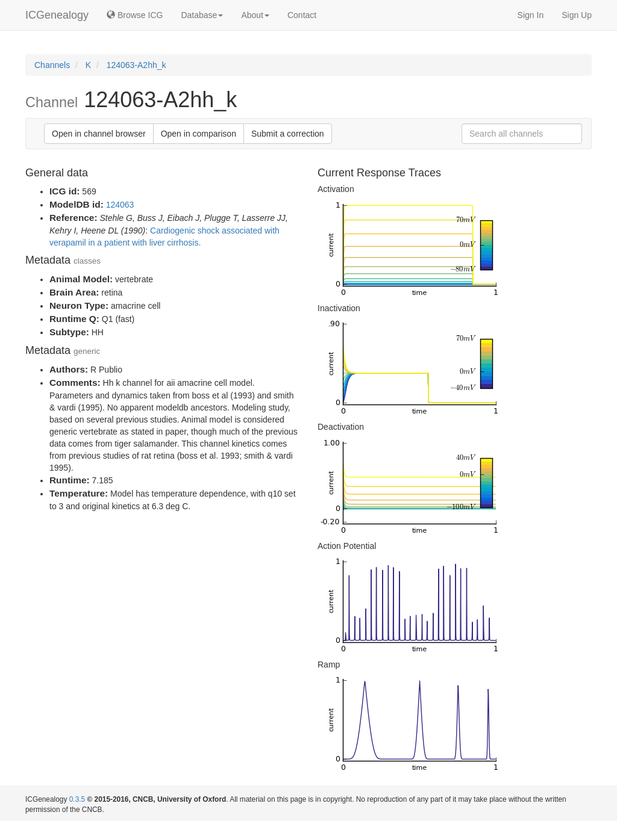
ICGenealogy (57, 15)
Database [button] (202, 15)
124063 (120, 204)
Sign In (531, 15)
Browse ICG (135, 15)
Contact (301, 15)
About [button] (255, 15)
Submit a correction (287, 133)
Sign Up (577, 15)
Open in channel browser (99, 133)
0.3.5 (77, 799)
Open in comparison (198, 133)
